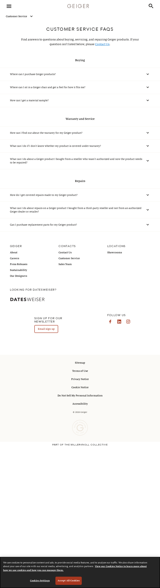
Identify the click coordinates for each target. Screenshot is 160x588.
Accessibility (80, 403)
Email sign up (46, 329)
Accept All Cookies (69, 580)
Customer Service (16, 16)
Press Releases (18, 264)
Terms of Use (80, 371)
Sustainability (18, 270)
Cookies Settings (40, 580)
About (13, 252)
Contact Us (102, 44)
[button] (151, 6)
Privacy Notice (80, 379)
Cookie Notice (80, 387)
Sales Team (65, 264)
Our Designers (18, 276)
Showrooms (114, 252)
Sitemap (80, 362)
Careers (14, 258)
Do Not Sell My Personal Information (80, 395)
